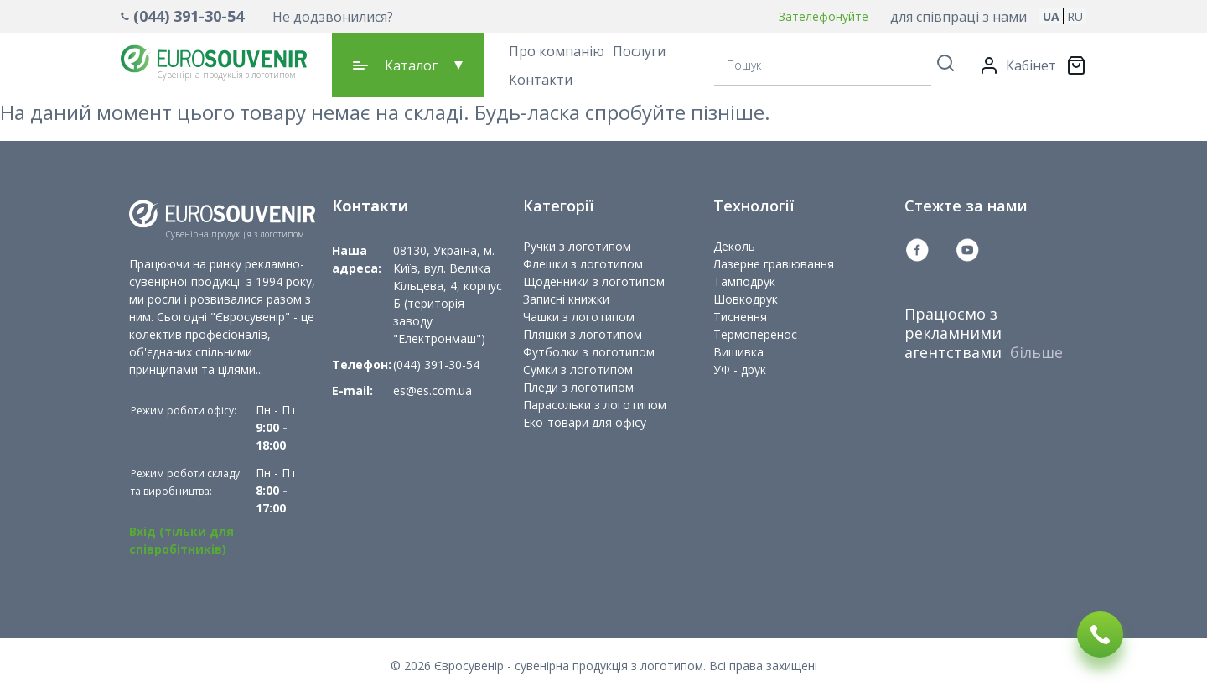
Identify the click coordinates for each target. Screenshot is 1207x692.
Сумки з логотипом (578, 369)
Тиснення (740, 317)
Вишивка (738, 352)
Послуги (639, 51)
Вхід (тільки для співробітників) (181, 540)
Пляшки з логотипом (582, 334)
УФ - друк (739, 369)
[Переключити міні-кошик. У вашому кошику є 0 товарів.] (1076, 65)
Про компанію (556, 51)
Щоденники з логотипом (594, 281)
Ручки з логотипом (577, 246)
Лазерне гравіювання (773, 264)
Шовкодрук (745, 299)
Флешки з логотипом (583, 264)
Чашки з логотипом (579, 317)
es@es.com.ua (432, 390)
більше (1036, 352)
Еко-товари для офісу (584, 422)
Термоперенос (755, 334)
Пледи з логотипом (578, 387)
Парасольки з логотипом (594, 405)
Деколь (734, 246)
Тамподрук (744, 281)
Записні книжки (566, 299)
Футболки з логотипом (589, 352)
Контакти (540, 79)
